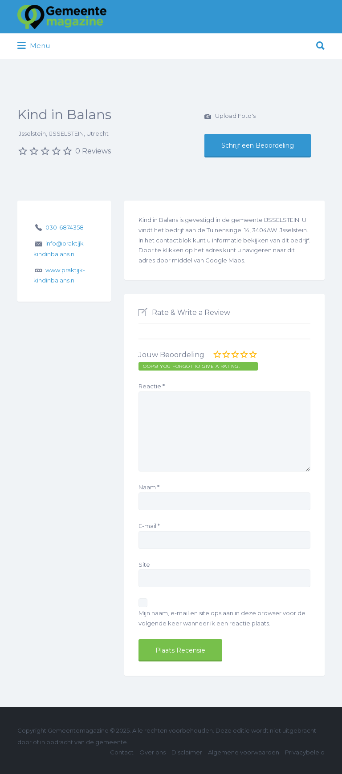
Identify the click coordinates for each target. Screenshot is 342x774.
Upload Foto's (230, 116)
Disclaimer (186, 752)
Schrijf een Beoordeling (257, 145)
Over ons (152, 752)
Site (144, 564)
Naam (148, 487)
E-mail (149, 525)
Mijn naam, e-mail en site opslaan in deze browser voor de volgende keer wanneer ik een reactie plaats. (221, 618)
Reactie (151, 386)
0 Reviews (93, 151)
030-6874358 (64, 227)
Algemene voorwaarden (243, 752)
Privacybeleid (305, 752)
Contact (122, 752)
